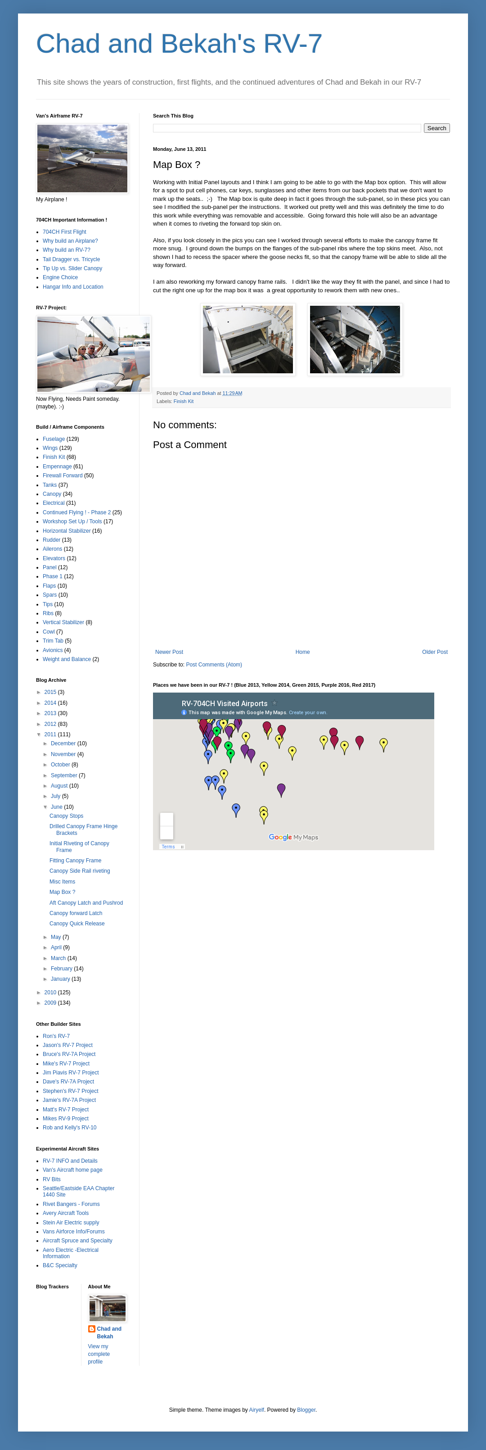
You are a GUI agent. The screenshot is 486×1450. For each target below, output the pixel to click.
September (65, 775)
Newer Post (169, 652)
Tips (48, 604)
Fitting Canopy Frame (75, 860)
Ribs (48, 613)
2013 (51, 713)
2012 (51, 724)
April (57, 947)
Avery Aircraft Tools (66, 1213)
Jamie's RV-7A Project (69, 1100)
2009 (51, 1003)
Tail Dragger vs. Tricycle (71, 259)
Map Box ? (62, 892)
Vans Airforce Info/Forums (74, 1231)
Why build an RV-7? (66, 250)
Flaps (49, 586)
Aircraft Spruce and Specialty (77, 1240)
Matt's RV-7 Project (66, 1109)
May (57, 937)
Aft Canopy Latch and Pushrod (86, 903)
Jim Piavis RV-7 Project (71, 1072)
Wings (50, 448)
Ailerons (52, 549)
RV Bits (52, 1179)
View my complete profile (99, 1354)
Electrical (54, 503)
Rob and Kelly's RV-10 (69, 1127)
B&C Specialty (60, 1265)
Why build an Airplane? (70, 241)
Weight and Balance (67, 659)
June (57, 807)
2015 (51, 692)
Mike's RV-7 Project (66, 1063)
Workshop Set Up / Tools (72, 521)
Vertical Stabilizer (63, 622)
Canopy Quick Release (77, 923)
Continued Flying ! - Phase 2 (77, 512)
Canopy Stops (66, 816)
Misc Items (62, 882)
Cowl (49, 632)
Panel (50, 567)
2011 (51, 734)
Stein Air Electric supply (71, 1222)
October (61, 764)
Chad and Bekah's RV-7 (179, 43)
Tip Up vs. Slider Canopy (72, 268)
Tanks (50, 485)
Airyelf (256, 1410)
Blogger (306, 1410)
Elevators (54, 558)
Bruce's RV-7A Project (69, 1054)
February (62, 968)
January (61, 979)
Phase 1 (53, 576)
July (56, 796)
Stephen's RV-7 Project (70, 1091)
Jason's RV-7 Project (68, 1045)
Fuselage (54, 439)
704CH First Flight (64, 232)
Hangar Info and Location (73, 287)
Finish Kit (184, 401)
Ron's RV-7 (56, 1036)
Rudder (51, 540)
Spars (50, 595)
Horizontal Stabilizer (67, 531)
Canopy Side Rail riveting (80, 871)
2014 (51, 703)
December (64, 743)
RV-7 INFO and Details (70, 1161)
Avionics (53, 650)
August (60, 786)
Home (303, 652)
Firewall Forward (63, 475)
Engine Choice (60, 277)
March (59, 958)
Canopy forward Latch (76, 913)
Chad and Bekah (109, 1333)
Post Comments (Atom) (214, 665)
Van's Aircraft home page (73, 1170)
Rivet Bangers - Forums (71, 1204)
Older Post (435, 652)
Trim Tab (53, 641)
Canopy (52, 494)
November (64, 754)
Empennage (57, 466)
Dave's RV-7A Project (68, 1081)
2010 (51, 992)
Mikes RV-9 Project (66, 1118)
